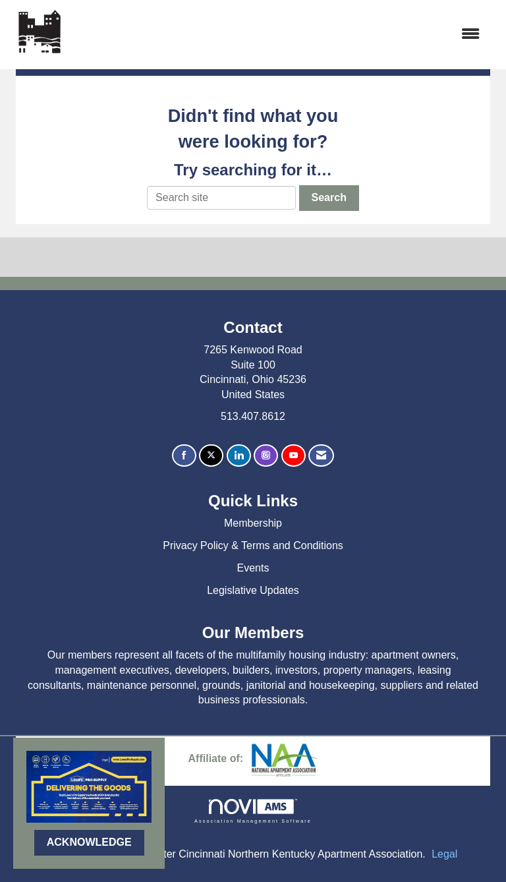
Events (253, 567)
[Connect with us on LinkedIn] (239, 455)
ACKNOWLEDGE (89, 842)
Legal (444, 854)
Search (329, 197)
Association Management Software (253, 811)
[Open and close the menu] (279, 34)
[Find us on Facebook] (184, 455)
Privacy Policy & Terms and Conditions (253, 545)
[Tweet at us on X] (211, 455)
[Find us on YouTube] (293, 455)
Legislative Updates (253, 590)
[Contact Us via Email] (321, 455)
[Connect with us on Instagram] (266, 455)
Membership (253, 523)
